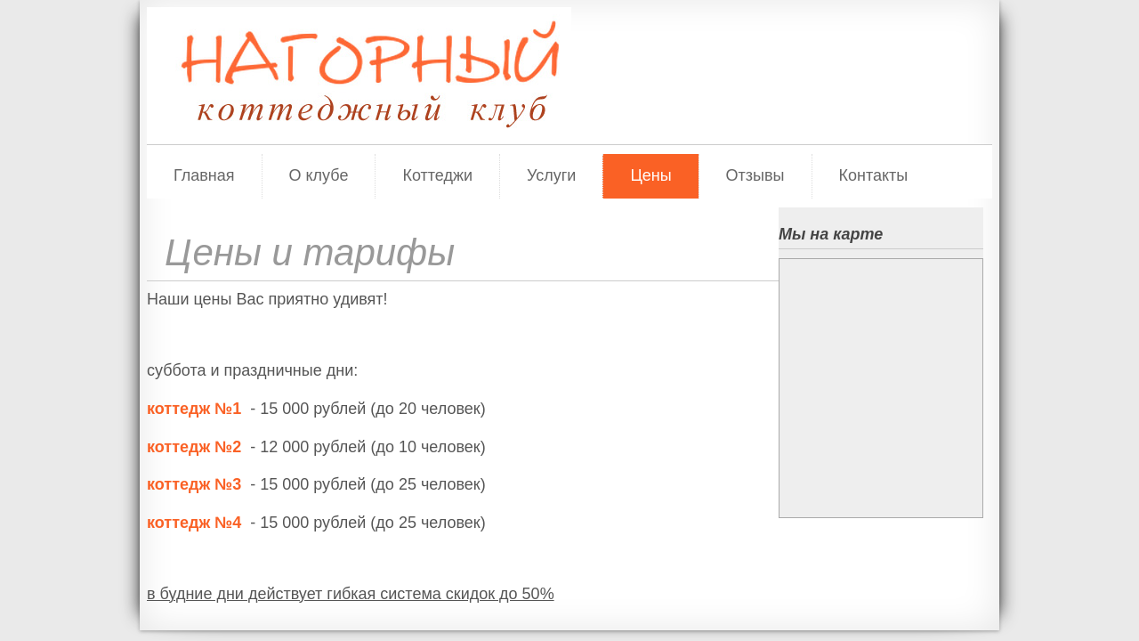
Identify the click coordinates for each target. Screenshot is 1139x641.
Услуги (551, 175)
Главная (204, 175)
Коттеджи (437, 175)
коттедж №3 (194, 484)
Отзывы (755, 175)
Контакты (874, 175)
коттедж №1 (196, 409)
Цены (650, 175)
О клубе (319, 175)
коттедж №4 (194, 522)
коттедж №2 (194, 447)
